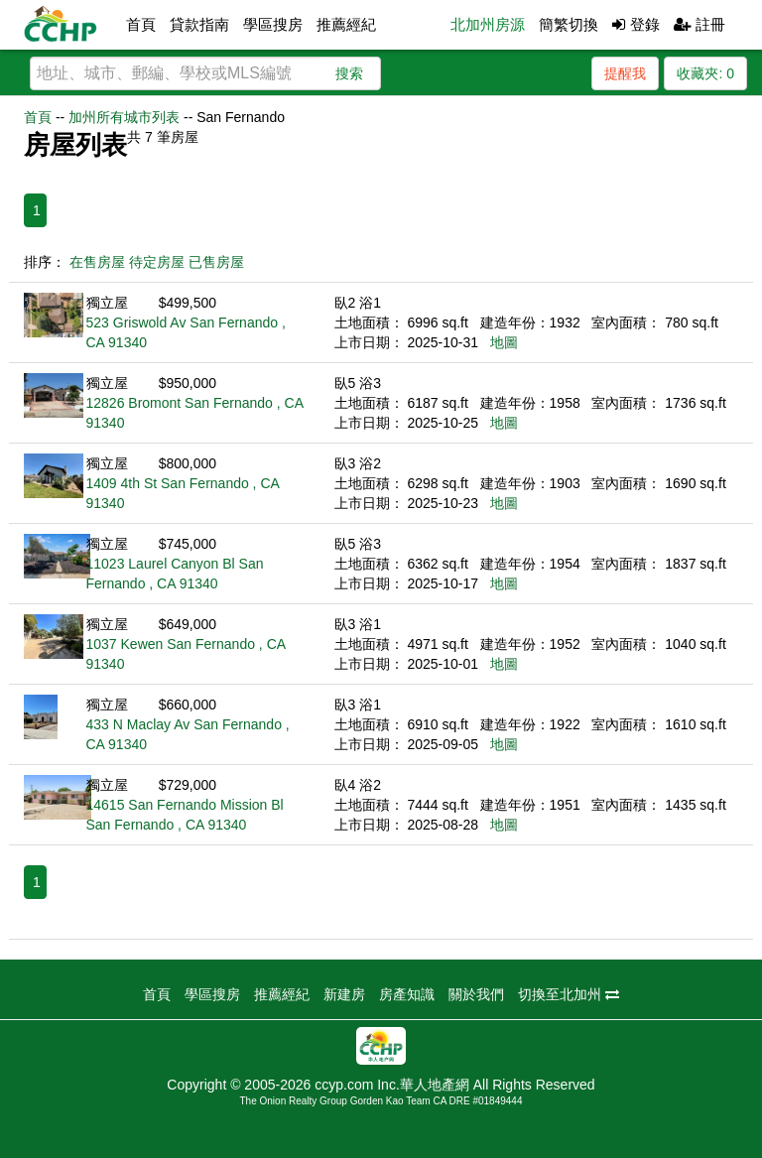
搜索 (349, 73)
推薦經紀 (346, 24)
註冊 (699, 24)
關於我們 (476, 994)
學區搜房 (273, 24)
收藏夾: (705, 73)
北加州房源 (487, 24)
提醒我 (625, 73)
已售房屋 (216, 262)
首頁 (141, 24)
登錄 (635, 24)
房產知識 (407, 994)
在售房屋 (97, 262)
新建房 (344, 994)
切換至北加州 (568, 994)
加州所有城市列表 (124, 117)
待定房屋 (157, 262)
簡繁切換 (568, 24)
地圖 (504, 342)
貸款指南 (199, 24)
